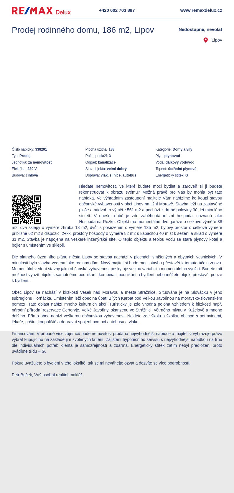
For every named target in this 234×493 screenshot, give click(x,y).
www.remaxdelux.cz (201, 10)
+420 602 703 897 (117, 10)
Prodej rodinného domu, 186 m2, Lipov (83, 29)
